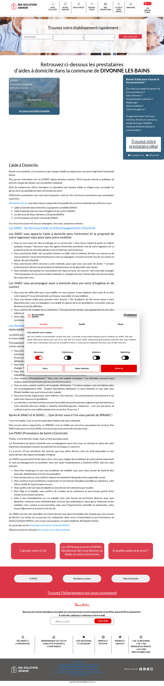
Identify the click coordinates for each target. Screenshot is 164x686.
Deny (45, 368)
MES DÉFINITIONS (105, 7)
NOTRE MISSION (65, 7)
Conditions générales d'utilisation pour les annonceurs (78, 664)
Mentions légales (78, 662)
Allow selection (82, 368)
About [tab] (120, 324)
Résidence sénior (82, 578)
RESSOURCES (78, 6)
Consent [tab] (44, 324)
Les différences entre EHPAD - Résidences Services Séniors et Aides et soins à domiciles (82, 550)
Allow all (119, 368)
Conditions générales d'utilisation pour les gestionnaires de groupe (78, 672)
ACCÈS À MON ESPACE (119, 8)
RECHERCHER (130, 36)
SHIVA (14, 80)
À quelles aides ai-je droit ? (131, 550)
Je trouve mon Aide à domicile (34, 111)
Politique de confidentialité (79, 674)
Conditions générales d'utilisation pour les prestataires (78, 669)
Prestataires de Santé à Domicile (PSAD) (50, 525)
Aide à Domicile (130, 578)
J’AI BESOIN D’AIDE (147, 10)
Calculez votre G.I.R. (33, 550)
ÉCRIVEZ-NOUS (92, 7)
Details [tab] (82, 324)
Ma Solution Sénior (18, 203)
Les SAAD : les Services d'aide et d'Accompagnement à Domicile (52, 228)
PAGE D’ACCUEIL (53, 7)
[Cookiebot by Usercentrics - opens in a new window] (125, 316)
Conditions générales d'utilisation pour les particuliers (79, 667)
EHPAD (33, 578)
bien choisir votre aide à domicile (54, 529)
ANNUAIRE (130, 6)
